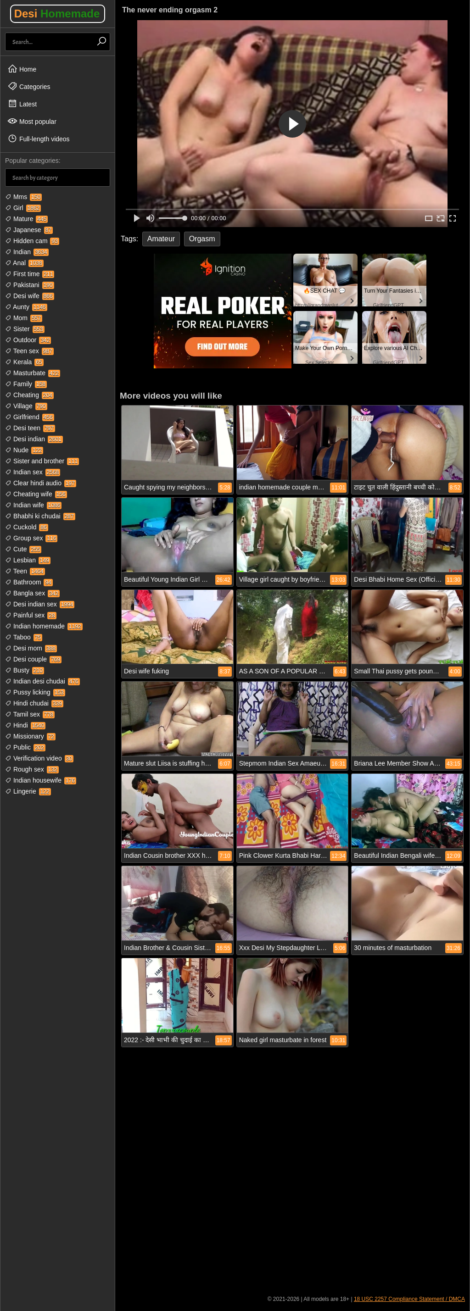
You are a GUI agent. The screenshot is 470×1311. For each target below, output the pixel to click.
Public (25, 747)
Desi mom (31, 648)
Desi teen (30, 428)
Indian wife (33, 505)
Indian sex (32, 472)
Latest (22, 104)
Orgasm (202, 239)
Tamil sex (30, 714)
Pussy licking (35, 692)
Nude (24, 450)
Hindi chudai (34, 703)
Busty (24, 670)
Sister (25, 329)
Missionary (30, 736)
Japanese (29, 229)
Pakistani (29, 285)
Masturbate (32, 373)
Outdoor (28, 340)
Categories (28, 86)
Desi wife (29, 296)
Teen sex (29, 351)
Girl (23, 207)
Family (26, 384)
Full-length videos (38, 138)
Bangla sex (32, 593)
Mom (23, 318)
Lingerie (28, 791)
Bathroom (29, 582)
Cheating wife (36, 494)
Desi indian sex (39, 604)
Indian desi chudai (42, 681)
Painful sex (30, 615)
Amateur (161, 239)
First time (29, 274)
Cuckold (26, 527)
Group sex (31, 538)
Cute (23, 549)
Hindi (25, 725)
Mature (26, 218)
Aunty (26, 307)
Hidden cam (32, 240)
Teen (25, 571)
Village (26, 406)
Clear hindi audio (40, 483)
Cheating (29, 395)
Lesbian (27, 560)
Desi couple (33, 659)
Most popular (31, 121)
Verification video (39, 758)
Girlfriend (29, 417)
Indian (27, 252)
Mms (23, 196)
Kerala (24, 362)
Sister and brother (42, 461)
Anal (24, 263)
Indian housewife (40, 780)
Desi (57, 13)
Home (21, 69)
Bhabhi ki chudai (40, 516)
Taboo (23, 637)
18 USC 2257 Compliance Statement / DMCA (409, 1299)
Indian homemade (44, 626)
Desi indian (34, 439)
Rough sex (32, 769)
